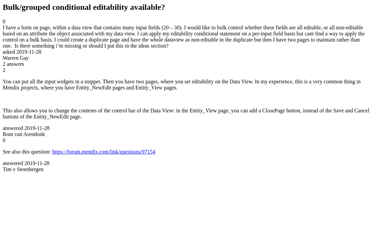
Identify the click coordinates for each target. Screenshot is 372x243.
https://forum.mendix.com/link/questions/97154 (103, 152)
